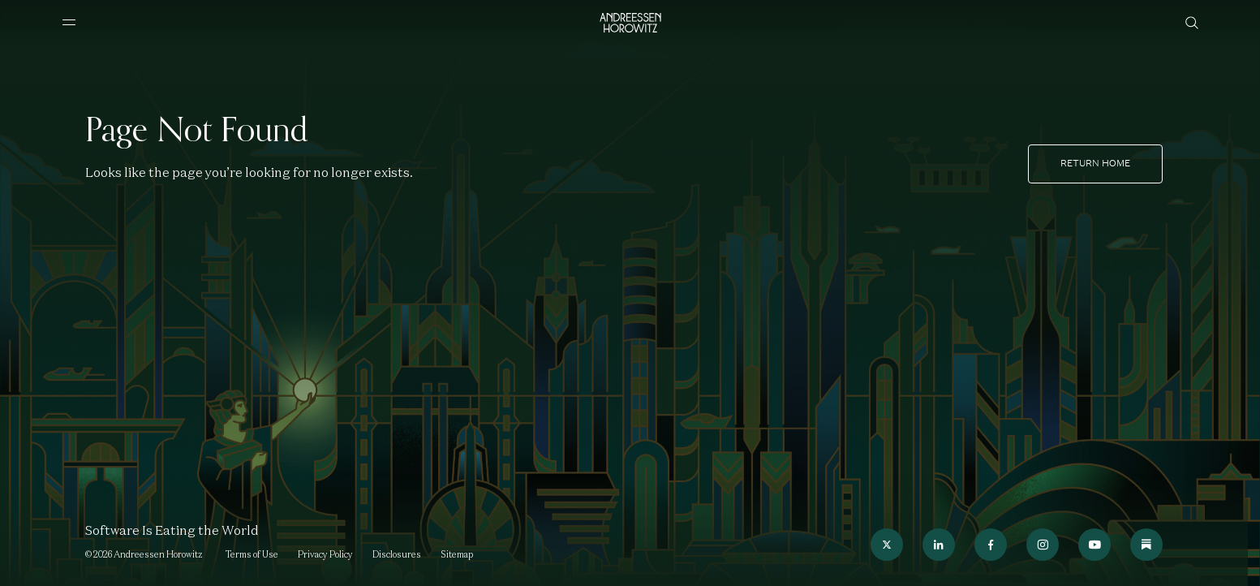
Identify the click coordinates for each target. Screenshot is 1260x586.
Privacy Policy (325, 554)
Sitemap (457, 554)
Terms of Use (252, 554)
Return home (1095, 163)
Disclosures (396, 554)
